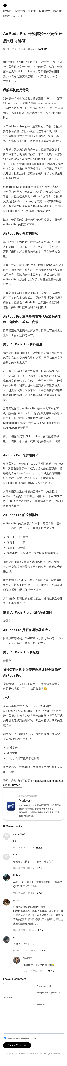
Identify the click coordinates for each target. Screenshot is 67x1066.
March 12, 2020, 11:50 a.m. (25, 951)
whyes (16, 900)
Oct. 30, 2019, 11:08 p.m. (24, 930)
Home (7, 11)
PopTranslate (25, 11)
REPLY (39, 847)
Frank (16, 854)
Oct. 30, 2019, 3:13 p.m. (24, 847)
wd (14, 937)
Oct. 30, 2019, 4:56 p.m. (24, 893)
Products (42, 49)
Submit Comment (17, 1049)
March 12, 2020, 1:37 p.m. (35, 971)
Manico (44, 11)
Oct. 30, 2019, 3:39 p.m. (24, 868)
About (17, 16)
